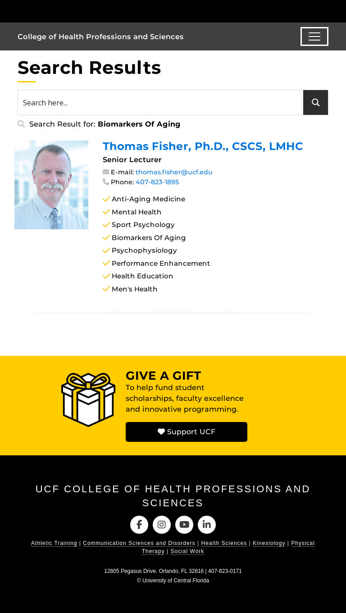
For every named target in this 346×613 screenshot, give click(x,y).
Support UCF (186, 431)
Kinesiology (269, 543)
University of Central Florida (175, 580)
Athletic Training (54, 543)
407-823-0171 (225, 571)
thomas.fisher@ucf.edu (174, 172)
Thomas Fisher (203, 146)
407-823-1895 (157, 182)
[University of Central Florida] (77, 11)
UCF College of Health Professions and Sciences (173, 496)
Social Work (188, 551)
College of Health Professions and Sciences (101, 36)
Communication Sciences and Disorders (139, 543)
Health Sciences (224, 543)
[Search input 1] (161, 102)
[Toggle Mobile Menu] (326, 10)
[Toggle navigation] (314, 36)
